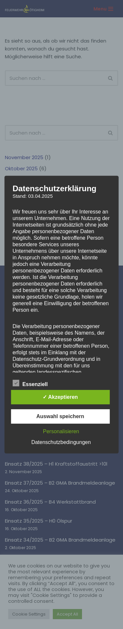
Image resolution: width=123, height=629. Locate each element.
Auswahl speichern (60, 416)
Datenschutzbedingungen (61, 442)
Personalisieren (61, 431)
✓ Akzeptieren (60, 397)
